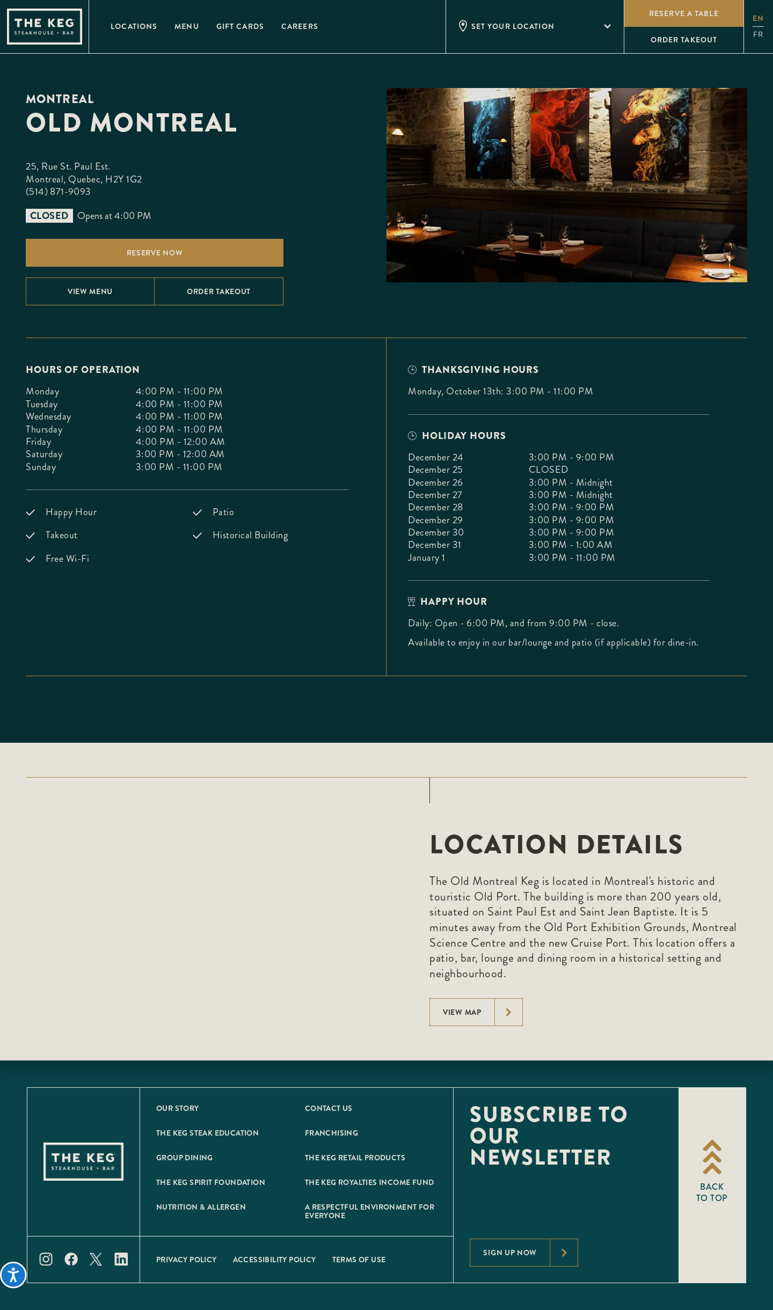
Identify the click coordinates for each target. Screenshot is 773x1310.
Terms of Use (359, 1259)
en (758, 18)
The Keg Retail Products (355, 1157)
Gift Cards (240, 26)
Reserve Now (155, 252)
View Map (482, 1012)
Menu (186, 26)
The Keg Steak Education (207, 1133)
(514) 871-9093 (58, 192)
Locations (134, 26)
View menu (90, 291)
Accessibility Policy (274, 1259)
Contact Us (329, 1108)
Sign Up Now (530, 1252)
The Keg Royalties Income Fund (369, 1182)
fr (758, 35)
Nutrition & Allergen (201, 1207)
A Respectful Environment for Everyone (369, 1211)
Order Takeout (219, 291)
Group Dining (184, 1157)
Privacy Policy (186, 1259)
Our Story (177, 1108)
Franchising (331, 1133)
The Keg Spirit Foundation (210, 1182)
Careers (299, 26)
